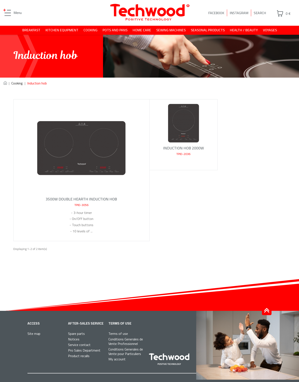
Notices (73, 339)
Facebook (216, 13)
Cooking (90, 30)
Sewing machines (171, 30)
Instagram (239, 13)
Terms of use (118, 333)
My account (117, 359)
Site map (33, 333)
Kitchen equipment (62, 30)
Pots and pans (115, 30)
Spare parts (76, 333)
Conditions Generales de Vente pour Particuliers (125, 351)
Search (260, 13)
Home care (142, 30)
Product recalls (79, 356)
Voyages (270, 30)
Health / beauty (244, 30)
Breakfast (31, 30)
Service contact (79, 344)
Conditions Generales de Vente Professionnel (125, 341)
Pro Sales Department (84, 350)
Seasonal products (208, 30)
